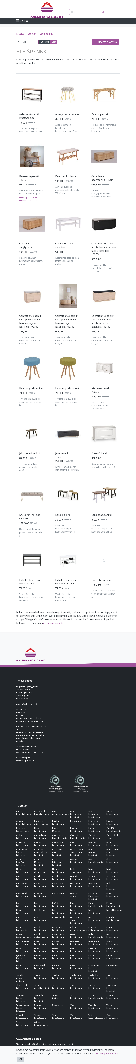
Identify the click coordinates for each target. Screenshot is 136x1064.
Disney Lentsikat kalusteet (92, 852)
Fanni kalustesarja (94, 870)
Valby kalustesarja (76, 1006)
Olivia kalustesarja (22, 950)
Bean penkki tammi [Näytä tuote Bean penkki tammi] (66, 176)
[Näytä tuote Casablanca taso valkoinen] (68, 224)
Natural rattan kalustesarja (58, 936)
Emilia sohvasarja (75, 870)
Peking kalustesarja (112, 950)
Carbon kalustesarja (22, 836)
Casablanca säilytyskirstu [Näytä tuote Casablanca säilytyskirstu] (26, 245)
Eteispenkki (46, 33)
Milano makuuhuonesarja (78, 929)
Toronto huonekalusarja (95, 996)
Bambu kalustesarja (58, 822)
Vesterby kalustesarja (22, 1016)
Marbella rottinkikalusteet (113, 918)
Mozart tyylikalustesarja (23, 936)
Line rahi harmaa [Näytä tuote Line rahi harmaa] (101, 580)
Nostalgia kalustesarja (76, 943)
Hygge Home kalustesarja (40, 895)
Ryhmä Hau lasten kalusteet (93, 968)
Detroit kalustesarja (112, 843)
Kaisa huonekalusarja (95, 904)
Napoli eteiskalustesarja (42, 936)
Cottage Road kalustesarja (58, 843)
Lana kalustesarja (76, 911)
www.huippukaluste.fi (26, 760)
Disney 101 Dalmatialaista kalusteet (40, 852)
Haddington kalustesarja (22, 884)
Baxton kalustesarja (112, 822)
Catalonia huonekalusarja (77, 836)
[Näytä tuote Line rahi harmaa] (104, 560)
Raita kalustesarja (58, 957)
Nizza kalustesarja (76, 936)
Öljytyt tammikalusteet (41, 1023)
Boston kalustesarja (76, 829)
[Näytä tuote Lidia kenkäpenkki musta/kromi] (32, 560)
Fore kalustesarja (22, 877)
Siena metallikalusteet (41, 986)
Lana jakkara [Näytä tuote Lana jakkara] (62, 515)
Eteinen (32, 33)
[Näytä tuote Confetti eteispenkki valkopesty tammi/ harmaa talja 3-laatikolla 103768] (68, 296)
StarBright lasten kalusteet (38, 998)
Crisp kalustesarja (76, 843)
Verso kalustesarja (112, 1006)
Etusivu (20, 33)
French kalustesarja (40, 877)
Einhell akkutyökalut (40, 870)
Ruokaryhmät (112, 965)
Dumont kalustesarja (76, 861)
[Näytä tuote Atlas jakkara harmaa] (68, 94)
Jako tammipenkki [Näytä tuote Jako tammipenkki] (29, 453)
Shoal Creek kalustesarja (22, 986)
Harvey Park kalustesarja (76, 884)
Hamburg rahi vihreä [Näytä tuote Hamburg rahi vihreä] (67, 388)
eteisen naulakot (52, 623)
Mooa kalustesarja (112, 929)
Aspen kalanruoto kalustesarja (94, 814)
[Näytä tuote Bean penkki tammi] (68, 156)
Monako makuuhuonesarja (96, 929)
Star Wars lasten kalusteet (20, 998)
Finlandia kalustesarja (76, 877)
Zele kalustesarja (22, 1023)
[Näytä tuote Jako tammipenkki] (32, 433)
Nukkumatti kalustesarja (94, 943)
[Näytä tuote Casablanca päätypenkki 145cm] (104, 156)
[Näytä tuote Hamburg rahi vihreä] (68, 368)
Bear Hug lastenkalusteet (23, 829)
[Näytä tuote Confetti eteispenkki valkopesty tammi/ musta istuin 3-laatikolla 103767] (104, 296)
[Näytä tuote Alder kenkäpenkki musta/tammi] (32, 94)
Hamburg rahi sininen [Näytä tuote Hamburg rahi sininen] (31, 388)
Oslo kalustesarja (76, 950)
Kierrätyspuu (40, 910)
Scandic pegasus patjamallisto (22, 978)
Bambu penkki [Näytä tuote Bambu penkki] (99, 114)
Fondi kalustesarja (112, 870)
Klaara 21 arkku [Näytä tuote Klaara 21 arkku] (100, 453)
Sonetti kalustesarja (94, 986)
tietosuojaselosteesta (107, 1053)
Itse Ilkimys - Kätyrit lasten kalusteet (94, 896)
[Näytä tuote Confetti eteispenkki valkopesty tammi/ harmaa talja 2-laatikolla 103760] (32, 296)
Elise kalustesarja (112, 861)
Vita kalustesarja (58, 1016)
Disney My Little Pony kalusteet (21, 862)
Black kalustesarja (40, 829)
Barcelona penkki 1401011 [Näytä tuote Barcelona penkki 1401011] (29, 178)
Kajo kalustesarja (76, 904)
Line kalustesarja (22, 918)
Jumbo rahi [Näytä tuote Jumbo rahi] (61, 453)
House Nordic (58, 893)
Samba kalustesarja (58, 977)
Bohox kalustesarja (94, 829)
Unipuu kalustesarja (40, 1006)
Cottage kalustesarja (40, 843)
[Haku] (103, 12)
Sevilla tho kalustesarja (94, 977)
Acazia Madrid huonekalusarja (41, 812)
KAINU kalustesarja (58, 904)
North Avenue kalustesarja (22, 943)
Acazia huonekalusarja (23, 812)
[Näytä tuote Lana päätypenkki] (104, 495)
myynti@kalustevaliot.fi (26, 704)
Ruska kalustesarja (76, 967)
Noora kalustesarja (112, 936)
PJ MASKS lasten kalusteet (20, 958)
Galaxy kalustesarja (94, 877)
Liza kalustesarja (40, 918)
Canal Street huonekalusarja (113, 829)
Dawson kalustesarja (94, 843)
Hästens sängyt (74, 895)
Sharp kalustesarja (112, 977)
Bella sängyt (75, 821)
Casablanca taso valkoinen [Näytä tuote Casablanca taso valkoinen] (64, 245)
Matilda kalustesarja (40, 929)
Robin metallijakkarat (113, 957)
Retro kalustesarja (76, 957)
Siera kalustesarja (58, 986)
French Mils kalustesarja (58, 877)
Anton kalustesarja (112, 812)
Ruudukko (44, 41)
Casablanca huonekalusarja (59, 836)
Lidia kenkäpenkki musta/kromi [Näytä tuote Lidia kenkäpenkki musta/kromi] (29, 581)
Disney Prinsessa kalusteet (56, 862)
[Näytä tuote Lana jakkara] (68, 495)
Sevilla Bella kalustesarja (76, 977)
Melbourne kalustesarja (58, 929)
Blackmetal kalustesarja (94, 822)
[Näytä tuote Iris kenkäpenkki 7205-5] (104, 368)
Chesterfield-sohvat (112, 836)
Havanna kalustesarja (94, 884)
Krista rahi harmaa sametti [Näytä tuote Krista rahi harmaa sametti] (29, 516)
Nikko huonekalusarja (95, 936)
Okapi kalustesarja (112, 943)
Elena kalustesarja (22, 870)
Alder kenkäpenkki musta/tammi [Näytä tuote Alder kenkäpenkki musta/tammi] (29, 116)
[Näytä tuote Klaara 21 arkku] (104, 433)
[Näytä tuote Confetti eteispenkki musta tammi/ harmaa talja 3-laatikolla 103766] (104, 223)
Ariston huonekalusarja (23, 822)
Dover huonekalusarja (95, 861)
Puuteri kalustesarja (40, 957)
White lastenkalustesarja (96, 1016)
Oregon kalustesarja (40, 950)
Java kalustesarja (40, 904)
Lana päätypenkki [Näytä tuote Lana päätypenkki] (101, 515)
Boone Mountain (56, 829)
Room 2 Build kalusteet (40, 967)
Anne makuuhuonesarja (60, 812)
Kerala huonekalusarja (113, 904)
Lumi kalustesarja (94, 918)
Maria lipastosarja (21, 929)
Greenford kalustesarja (112, 877)
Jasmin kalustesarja (22, 904)
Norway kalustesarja (58, 943)
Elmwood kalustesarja (58, 870)
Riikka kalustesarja (94, 957)
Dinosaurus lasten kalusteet (21, 852)
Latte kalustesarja (58, 911)
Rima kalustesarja (22, 967)
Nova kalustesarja (40, 943)
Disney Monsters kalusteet (38, 862)
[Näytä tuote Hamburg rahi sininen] (32, 368)
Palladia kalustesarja (94, 950)
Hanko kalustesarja (40, 884)
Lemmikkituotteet (114, 910)
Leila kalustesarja (94, 911)
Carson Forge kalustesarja (40, 836)
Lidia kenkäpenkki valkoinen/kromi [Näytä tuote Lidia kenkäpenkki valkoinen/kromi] (65, 581)
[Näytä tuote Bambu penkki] (104, 94)
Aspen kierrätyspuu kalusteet (76, 814)
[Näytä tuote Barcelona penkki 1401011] (32, 156)
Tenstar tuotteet (56, 996)
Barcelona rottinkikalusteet (41, 822)
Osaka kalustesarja (58, 950)
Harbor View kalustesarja (58, 884)
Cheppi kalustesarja (94, 836)
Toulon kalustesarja (112, 996)
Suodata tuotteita (105, 42)
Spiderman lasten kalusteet (111, 988)
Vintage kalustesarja (40, 1016)
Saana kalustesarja (40, 977)
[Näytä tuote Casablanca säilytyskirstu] (32, 224)
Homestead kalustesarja (22, 895)
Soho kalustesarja (76, 986)
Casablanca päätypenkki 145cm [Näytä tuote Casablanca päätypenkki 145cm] (102, 178)
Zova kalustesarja (112, 1016)
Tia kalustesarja (76, 996)
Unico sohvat (58, 1005)
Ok (21, 1059)
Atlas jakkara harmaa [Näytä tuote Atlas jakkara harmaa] (67, 114)
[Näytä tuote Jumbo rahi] (68, 433)
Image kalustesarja (112, 895)
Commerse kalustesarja (22, 843)
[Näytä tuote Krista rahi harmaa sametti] (32, 495)
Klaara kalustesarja (22, 911)
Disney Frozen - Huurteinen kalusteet (76, 852)
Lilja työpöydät (59, 917)
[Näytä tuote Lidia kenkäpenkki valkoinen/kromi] (68, 560)
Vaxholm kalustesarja (94, 1006)
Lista (54, 41)
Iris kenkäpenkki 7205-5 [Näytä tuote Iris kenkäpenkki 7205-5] (100, 390)
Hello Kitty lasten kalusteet (110, 886)
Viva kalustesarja (76, 1016)
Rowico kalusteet (56, 967)
